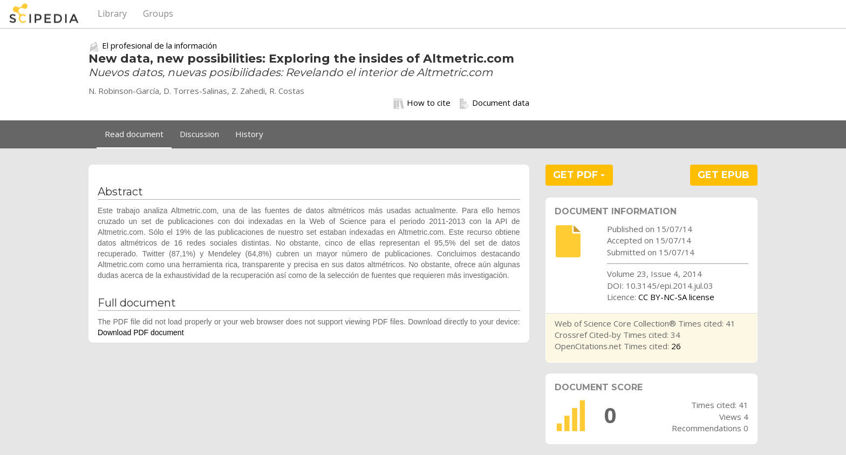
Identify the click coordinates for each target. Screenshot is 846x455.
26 (676, 346)
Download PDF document (141, 332)
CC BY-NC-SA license (676, 296)
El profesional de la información (159, 45)
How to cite (422, 103)
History (249, 133)
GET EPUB (723, 175)
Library (112, 13)
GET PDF (579, 175)
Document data (494, 103)
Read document (134, 133)
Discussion (199, 133)
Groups (158, 13)
